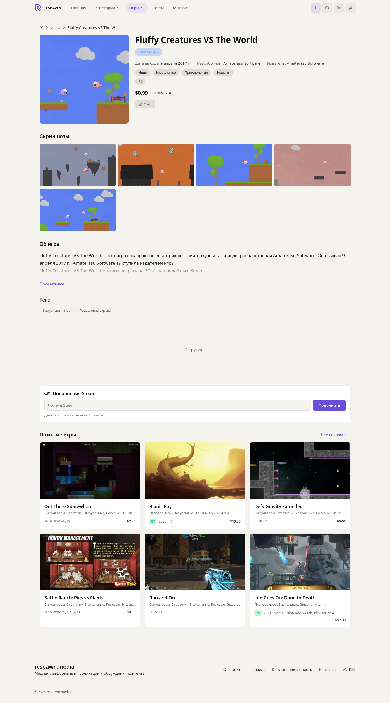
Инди (142, 72)
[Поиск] (327, 8)
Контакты (327, 669)
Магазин (181, 7)
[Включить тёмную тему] (339, 8)
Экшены (223, 72)
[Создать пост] (316, 8)
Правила (257, 669)
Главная (78, 7)
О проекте (233, 669)
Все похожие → (336, 434)
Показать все (52, 283)
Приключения (196, 72)
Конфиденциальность (292, 669)
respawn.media (54, 666)
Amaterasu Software (241, 63)
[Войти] (351, 8)
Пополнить (329, 405)
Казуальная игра (56, 310)
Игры (55, 27)
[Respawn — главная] (47, 7)
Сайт (145, 104)
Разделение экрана (95, 310)
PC (140, 81)
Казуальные (166, 72)
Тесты (158, 7)
